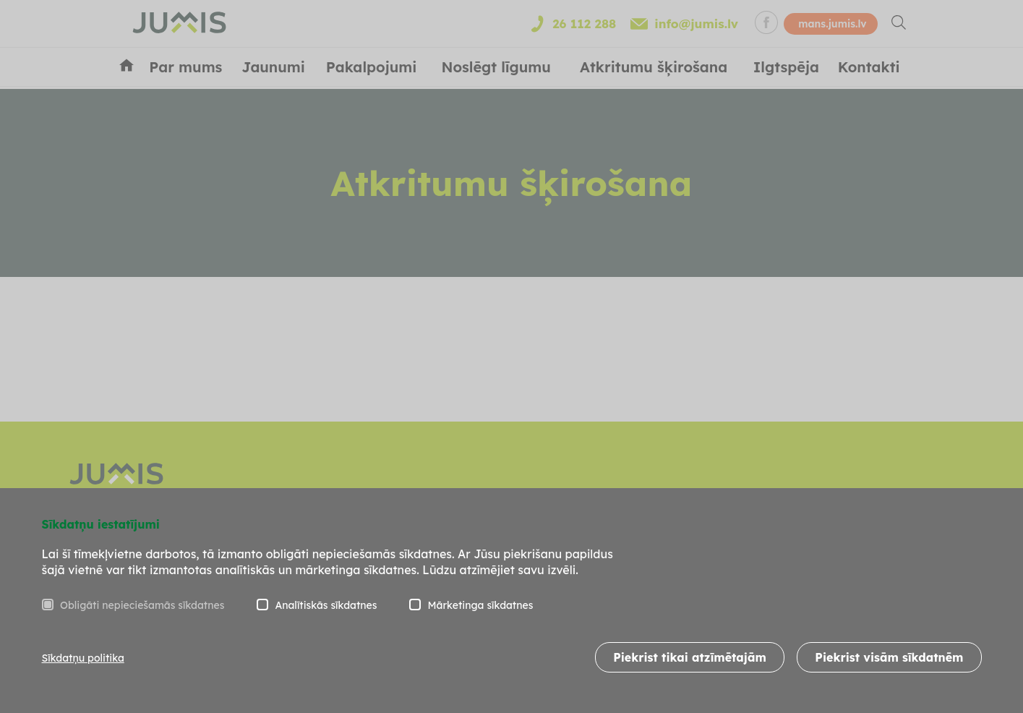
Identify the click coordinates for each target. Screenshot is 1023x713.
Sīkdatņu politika (83, 658)
